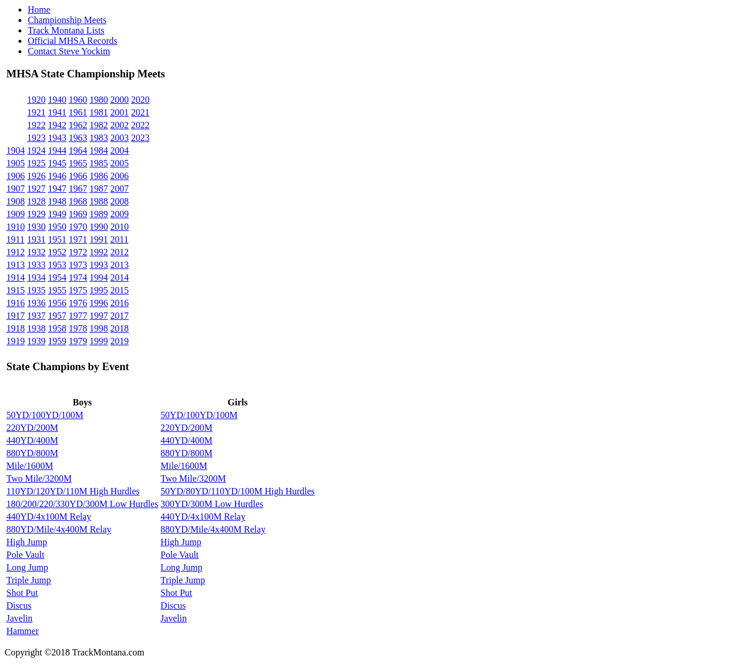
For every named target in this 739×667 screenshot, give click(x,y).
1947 (57, 188)
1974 (78, 277)
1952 (57, 252)
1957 (57, 316)
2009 (119, 214)
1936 (36, 303)
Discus (19, 605)
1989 (98, 214)
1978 (78, 328)
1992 (98, 252)
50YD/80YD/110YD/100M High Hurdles (238, 491)
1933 (36, 265)
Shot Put (22, 593)
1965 (78, 163)
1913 (15, 265)
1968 (78, 201)
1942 (57, 125)
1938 (36, 328)
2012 (119, 252)
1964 (78, 150)
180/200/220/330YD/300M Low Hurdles (82, 504)
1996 (98, 303)
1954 (57, 277)
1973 (78, 265)
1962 (78, 125)
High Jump (26, 542)
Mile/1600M (29, 466)
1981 (98, 112)
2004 (119, 150)
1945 (57, 163)
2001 (119, 112)
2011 (119, 239)
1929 (36, 214)
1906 (15, 176)
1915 (15, 290)
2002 (119, 125)
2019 (119, 341)
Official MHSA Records (72, 41)
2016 (119, 303)
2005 (119, 163)
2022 (140, 125)
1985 (98, 163)
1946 (57, 176)
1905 (15, 163)
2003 (119, 138)
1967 (78, 188)
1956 (57, 303)
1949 (57, 214)
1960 (78, 100)
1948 (57, 201)
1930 (36, 227)
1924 (36, 150)
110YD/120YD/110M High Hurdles (73, 491)
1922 (36, 125)
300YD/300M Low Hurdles (212, 504)
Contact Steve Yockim (69, 51)
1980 (98, 100)
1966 (78, 176)
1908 (15, 201)
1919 (15, 341)
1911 (15, 239)
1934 (36, 277)
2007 (119, 188)
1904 (15, 150)
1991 (98, 239)
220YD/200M (32, 428)
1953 (57, 265)
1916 (15, 303)
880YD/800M (32, 453)
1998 (98, 328)
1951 (57, 239)
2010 (119, 227)
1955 (57, 290)
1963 (78, 138)
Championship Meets (67, 20)
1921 (36, 112)
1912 (15, 252)
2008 (119, 201)
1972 (78, 252)
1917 (15, 316)
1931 (36, 239)
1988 (98, 201)
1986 (98, 176)
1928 (36, 201)
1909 (15, 214)
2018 (119, 328)
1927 (36, 188)
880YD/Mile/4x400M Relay (58, 529)
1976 (78, 303)
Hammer (22, 631)
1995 (98, 290)
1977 (78, 316)
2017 (119, 316)
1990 (98, 227)
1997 (98, 316)
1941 (57, 112)
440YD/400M (32, 440)
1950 (57, 227)
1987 (98, 188)
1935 (36, 290)
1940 (57, 100)
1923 (36, 138)
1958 (57, 328)
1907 (15, 188)
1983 (98, 138)
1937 (36, 316)
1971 (78, 239)
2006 (119, 176)
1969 (78, 214)
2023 (140, 138)
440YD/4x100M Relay (48, 516)
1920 (36, 100)
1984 (98, 150)
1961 (78, 112)
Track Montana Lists (66, 30)
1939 (36, 341)
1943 (57, 138)
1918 (15, 328)
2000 (119, 100)
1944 (57, 150)
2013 (119, 265)
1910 (15, 227)
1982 (98, 125)
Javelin (19, 618)
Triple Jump (28, 580)
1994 (98, 277)
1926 (36, 176)
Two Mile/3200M (39, 478)
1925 (36, 163)
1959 (57, 341)
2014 (119, 277)
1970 (78, 227)
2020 (140, 100)
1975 (78, 290)
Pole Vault (25, 555)
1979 (78, 341)
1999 (98, 341)
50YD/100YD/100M (44, 415)
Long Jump (27, 567)
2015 (119, 290)
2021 (140, 112)
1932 (36, 252)
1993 (98, 265)
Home (39, 9)
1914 (15, 277)
